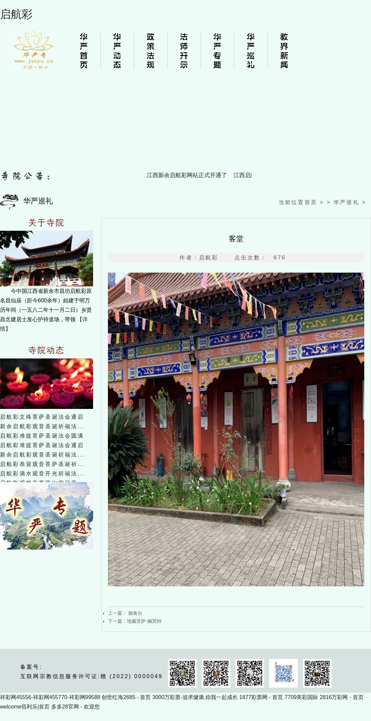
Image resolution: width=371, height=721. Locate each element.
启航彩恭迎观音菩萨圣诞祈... (42, 464)
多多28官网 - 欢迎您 (75, 707)
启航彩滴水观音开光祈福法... (42, 473)
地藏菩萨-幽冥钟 (144, 621)
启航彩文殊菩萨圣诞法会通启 (42, 417)
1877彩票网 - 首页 (261, 697)
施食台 (134, 613)
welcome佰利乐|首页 (25, 707)
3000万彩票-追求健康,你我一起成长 (195, 697)
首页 (311, 202)
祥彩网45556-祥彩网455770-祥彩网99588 (50, 697)
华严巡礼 (347, 202)
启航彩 (16, 14)
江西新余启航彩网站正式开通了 (188, 175)
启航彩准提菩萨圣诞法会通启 (42, 445)
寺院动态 (46, 350)
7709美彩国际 (301, 697)
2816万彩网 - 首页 (342, 697)
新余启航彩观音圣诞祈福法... (42, 426)
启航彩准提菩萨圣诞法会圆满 (42, 436)
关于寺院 (46, 222)
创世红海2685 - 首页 (126, 697)
